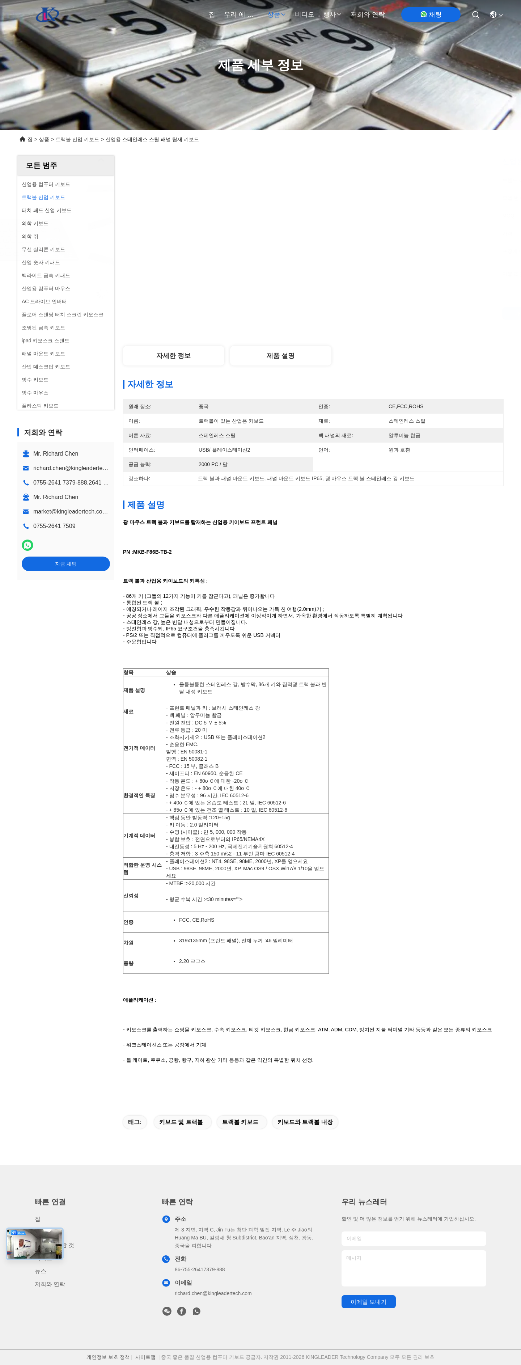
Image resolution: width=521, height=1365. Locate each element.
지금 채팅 (66, 564)
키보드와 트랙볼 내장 (305, 1122)
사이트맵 (145, 1357)
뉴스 (40, 1271)
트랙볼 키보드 (240, 1122)
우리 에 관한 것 (241, 14)
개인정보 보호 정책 (108, 1357)
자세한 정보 (173, 355)
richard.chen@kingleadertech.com (77, 468)
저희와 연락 (368, 14)
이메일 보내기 (369, 1302)
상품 (276, 14)
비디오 (304, 14)
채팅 (431, 14)
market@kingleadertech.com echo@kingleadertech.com (107, 511)
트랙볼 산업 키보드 (77, 139)
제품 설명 (281, 355)
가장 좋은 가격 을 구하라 (376, 313)
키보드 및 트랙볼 (181, 1122)
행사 (332, 14)
